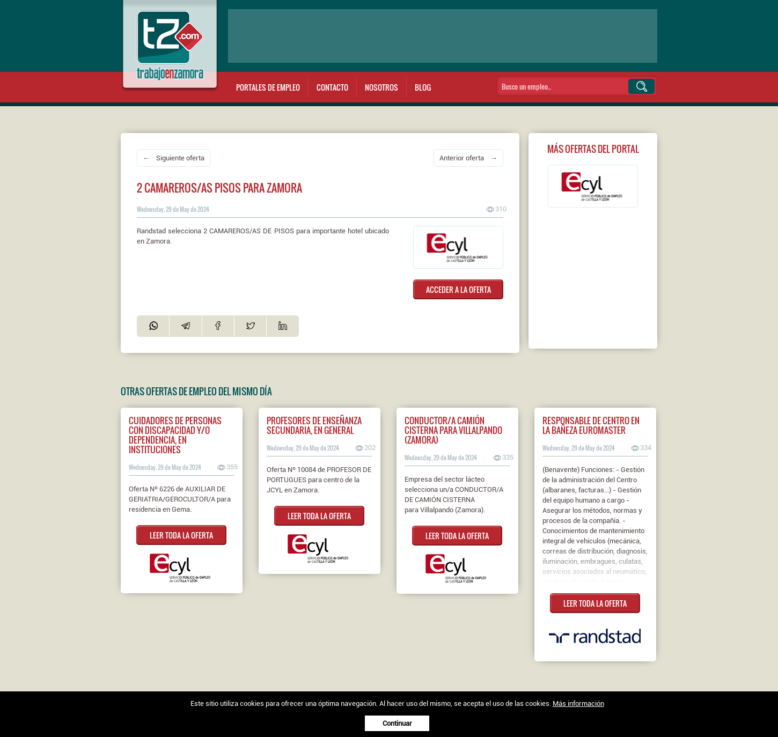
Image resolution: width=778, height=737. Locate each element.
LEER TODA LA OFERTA (181, 535)
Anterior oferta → (468, 158)
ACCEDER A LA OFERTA (458, 289)
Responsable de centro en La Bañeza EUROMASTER (591, 425)
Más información (578, 703)
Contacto (332, 87)
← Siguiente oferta (173, 158)
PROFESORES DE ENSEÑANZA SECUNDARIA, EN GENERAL (314, 425)
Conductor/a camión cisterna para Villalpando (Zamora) (453, 430)
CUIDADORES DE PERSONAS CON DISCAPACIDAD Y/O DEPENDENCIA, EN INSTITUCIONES (175, 435)
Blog (423, 87)
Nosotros (381, 87)
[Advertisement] (442, 36)
